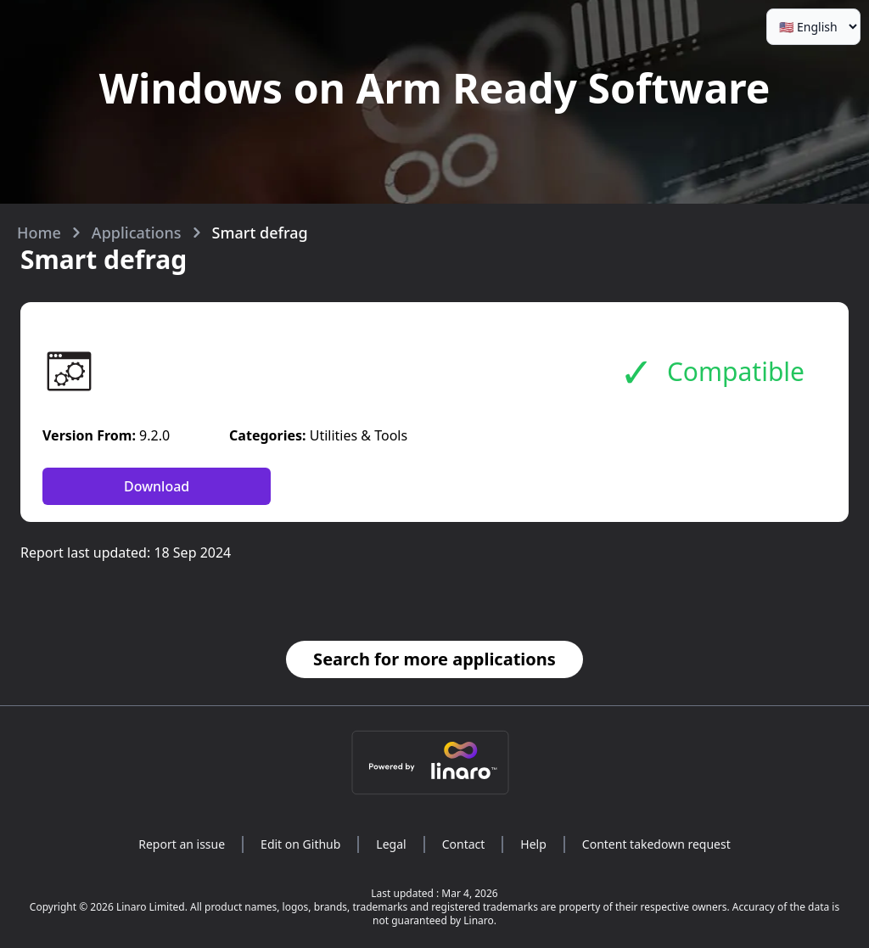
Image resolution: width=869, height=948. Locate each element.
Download (156, 486)
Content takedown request (656, 844)
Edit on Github (300, 844)
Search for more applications (434, 659)
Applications (137, 232)
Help (533, 844)
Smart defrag (260, 232)
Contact (463, 844)
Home (39, 232)
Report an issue (181, 844)
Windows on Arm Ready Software (435, 87)
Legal (391, 844)
